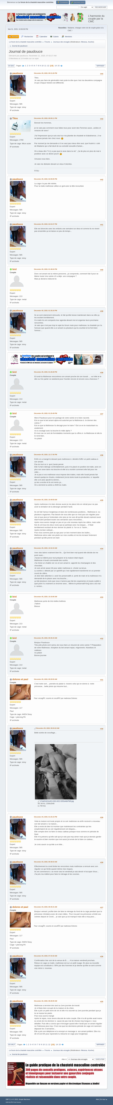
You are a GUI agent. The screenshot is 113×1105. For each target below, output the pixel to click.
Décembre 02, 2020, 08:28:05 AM (45, 1001)
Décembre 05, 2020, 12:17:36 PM (45, 454)
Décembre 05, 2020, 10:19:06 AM (45, 596)
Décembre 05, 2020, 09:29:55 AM (45, 679)
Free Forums (17, 1102)
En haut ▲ (103, 1099)
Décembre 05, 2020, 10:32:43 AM (45, 548)
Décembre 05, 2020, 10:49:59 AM (45, 499)
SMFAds (8, 1102)
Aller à (64, 1059)
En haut (11, 1044)
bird (14, 269)
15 (59, 66)
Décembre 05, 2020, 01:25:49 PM (45, 413)
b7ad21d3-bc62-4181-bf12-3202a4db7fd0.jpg (56, 801)
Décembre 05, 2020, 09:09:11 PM (45, 118)
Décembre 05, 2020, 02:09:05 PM (45, 179)
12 (48, 66)
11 (45, 66)
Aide (97, 1099)
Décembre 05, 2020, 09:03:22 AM (47, 728)
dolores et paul (20, 679)
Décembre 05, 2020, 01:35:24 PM (45, 310)
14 (56, 66)
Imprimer (100, 66)
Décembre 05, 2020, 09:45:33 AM (45, 638)
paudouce (17, 73)
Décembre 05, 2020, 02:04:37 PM (45, 224)
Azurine (91, 42)
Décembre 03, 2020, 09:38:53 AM (45, 862)
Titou (15, 118)
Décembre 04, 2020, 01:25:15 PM (45, 817)
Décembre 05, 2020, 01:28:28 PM (45, 372)
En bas (11, 66)
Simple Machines (24, 1099)
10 (42, 66)
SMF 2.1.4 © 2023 (12, 1099)
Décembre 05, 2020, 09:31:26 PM (45, 73)
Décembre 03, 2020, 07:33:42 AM (45, 956)
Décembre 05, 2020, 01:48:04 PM (45, 269)
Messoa (84, 42)
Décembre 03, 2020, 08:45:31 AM (45, 907)
